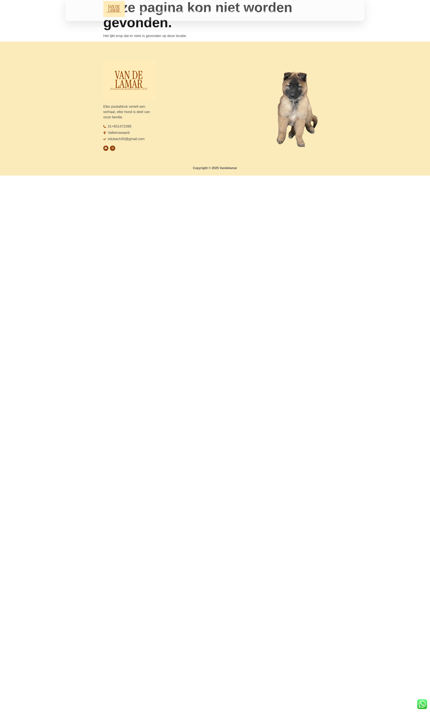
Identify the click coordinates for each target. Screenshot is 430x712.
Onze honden (187, 12)
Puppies (212, 12)
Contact (271, 12)
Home (142, 12)
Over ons (161, 12)
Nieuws (251, 12)
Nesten (232, 12)
